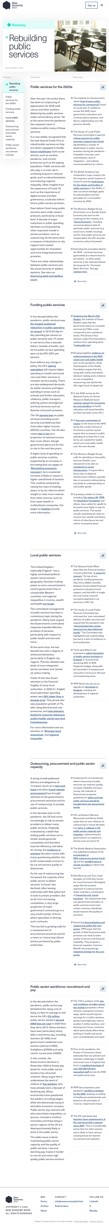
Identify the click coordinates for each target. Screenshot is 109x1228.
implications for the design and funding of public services (88, 185)
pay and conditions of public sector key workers (89, 1004)
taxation (46, 509)
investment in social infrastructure (83, 468)
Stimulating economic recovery (43, 470)
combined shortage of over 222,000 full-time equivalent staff (88, 1068)
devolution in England (85, 688)
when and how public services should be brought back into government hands (88, 802)
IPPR (101, 497)
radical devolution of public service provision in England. (88, 656)
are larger (48, 604)
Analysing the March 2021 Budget (86, 317)
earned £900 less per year (47, 1021)
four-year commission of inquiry (86, 421)
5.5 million (54, 1016)
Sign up (91, 5)
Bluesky (94, 1210)
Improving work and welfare (46, 276)
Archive (45, 1206)
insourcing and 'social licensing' (85, 896)
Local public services (12, 119)
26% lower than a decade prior (47, 698)
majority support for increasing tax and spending (89, 404)
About (44, 1210)
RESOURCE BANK (81, 1221)
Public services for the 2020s (12, 100)
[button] (102, 5)
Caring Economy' (83, 221)
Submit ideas (61, 1206)
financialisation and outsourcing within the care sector (89, 925)
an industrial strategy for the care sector (88, 951)
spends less (46, 415)
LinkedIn (94, 1201)
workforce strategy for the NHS (88, 1092)
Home (44, 1201)
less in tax (44, 433)
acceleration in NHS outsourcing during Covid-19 (89, 858)
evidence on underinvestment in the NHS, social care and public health (88, 356)
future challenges (40, 151)
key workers (50, 1084)
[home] (13, 5)
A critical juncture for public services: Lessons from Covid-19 (89, 139)
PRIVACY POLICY (96, 1221)
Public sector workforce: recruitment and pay (12, 149)
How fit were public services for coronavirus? (86, 102)
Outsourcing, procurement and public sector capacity (12, 133)
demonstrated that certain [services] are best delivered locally (87, 629)
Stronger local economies (45, 732)
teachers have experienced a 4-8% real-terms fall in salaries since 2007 (89, 1122)
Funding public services (13, 110)
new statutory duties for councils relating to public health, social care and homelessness (47, 716)
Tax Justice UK (90, 497)
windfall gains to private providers (87, 863)
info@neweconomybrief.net (69, 1201)
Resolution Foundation (88, 500)
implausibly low (82, 345)
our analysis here (85, 270)
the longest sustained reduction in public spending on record (47, 327)
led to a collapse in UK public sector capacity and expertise (86, 831)
